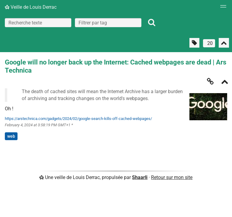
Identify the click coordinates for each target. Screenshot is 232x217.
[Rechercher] (151, 22)
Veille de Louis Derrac (30, 7)
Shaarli (139, 177)
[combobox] (108, 22)
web (11, 136)
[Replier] (225, 82)
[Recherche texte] (38, 22)
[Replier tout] (224, 43)
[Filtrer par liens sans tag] (194, 43)
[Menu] (221, 8)
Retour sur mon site (171, 177)
